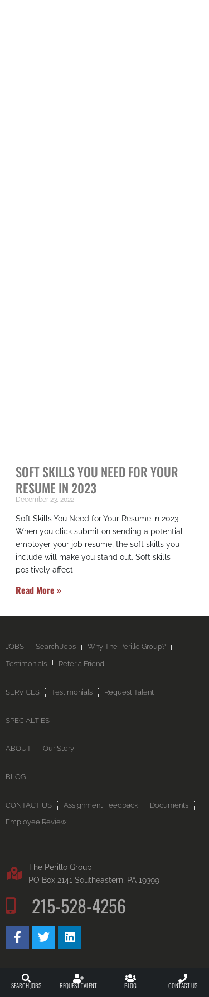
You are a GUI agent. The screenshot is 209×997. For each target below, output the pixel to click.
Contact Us (182, 985)
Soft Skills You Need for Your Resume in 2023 (97, 479)
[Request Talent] (78, 978)
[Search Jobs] (26, 978)
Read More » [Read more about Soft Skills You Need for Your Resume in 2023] (38, 590)
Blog (130, 985)
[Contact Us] (182, 978)
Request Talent (78, 985)
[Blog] (130, 978)
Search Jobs (26, 985)
